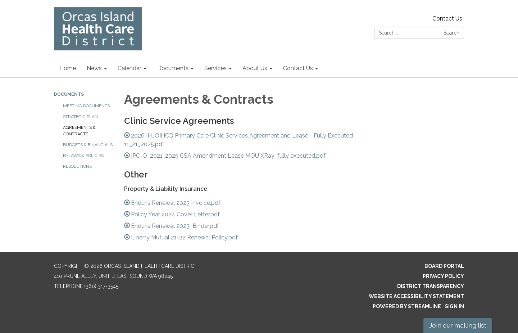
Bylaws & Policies (83, 155)
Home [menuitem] (67, 68)
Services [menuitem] (215, 68)
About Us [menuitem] (254, 68)
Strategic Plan (80, 116)
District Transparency (430, 286)
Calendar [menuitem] (129, 68)
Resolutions (77, 166)
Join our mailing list (457, 325)
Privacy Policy (443, 276)
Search (451, 33)
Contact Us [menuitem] (298, 68)
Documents (69, 94)
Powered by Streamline (407, 306)
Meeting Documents (86, 105)
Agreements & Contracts (79, 130)
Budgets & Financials (88, 144)
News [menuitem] (94, 68)
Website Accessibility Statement (416, 296)
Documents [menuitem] (172, 68)
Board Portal (444, 266)
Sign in (454, 306)
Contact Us (447, 18)
